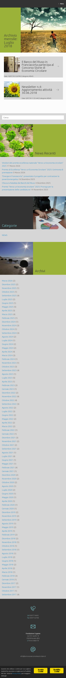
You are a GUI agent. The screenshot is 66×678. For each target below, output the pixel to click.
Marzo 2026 (7, 281)
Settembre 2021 (9, 449)
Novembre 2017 (9, 587)
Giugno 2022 (7, 415)
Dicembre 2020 (8, 475)
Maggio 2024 (7, 348)
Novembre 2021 (9, 441)
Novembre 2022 (9, 396)
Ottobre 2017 (8, 591)
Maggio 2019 (7, 527)
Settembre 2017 (9, 594)
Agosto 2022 (7, 408)
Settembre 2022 (9, 404)
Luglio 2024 (7, 340)
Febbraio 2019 (8, 535)
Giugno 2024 (7, 344)
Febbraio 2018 (8, 576)
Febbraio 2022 (8, 430)
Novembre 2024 (9, 325)
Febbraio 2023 (8, 385)
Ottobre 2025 (8, 292)
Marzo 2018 (7, 572)
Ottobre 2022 (8, 400)
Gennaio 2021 (8, 471)
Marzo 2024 (7, 355)
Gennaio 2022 (8, 434)
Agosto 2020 (7, 486)
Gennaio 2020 (8, 508)
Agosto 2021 (7, 452)
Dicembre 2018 (8, 538)
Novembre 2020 (9, 479)
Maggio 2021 (7, 464)
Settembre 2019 (9, 520)
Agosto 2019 (7, 523)
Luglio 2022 (7, 411)
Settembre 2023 (9, 370)
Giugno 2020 (7, 494)
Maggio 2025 (7, 307)
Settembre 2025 (9, 295)
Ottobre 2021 (8, 445)
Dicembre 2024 (8, 322)
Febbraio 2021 (8, 467)
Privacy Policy (16, 674)
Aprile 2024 (7, 352)
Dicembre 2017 (8, 583)
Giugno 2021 (7, 460)
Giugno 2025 (7, 303)
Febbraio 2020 (8, 505)
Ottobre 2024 (8, 329)
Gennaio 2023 (8, 389)
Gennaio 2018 (8, 579)
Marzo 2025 (7, 314)
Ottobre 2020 (8, 482)
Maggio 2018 (7, 565)
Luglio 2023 (7, 378)
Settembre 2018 (9, 550)
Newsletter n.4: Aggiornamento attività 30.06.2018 (40, 89)
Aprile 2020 (7, 501)
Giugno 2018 (7, 561)
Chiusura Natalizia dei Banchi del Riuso (18, 183)
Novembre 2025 (9, 288)
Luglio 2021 (7, 456)
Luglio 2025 (7, 299)
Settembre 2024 (9, 333)
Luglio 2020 (7, 490)
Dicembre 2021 (8, 438)
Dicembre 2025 (8, 284)
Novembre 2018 (9, 542)
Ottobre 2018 (8, 546)
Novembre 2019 (9, 516)
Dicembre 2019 (8, 512)
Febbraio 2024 (8, 359)
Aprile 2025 (7, 310)
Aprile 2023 (7, 382)
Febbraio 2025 (8, 318)
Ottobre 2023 (8, 367)
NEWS (31, 76)
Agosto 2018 (7, 553)
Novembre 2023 (9, 363)
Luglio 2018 (7, 557)
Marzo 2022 (7, 426)
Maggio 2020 (7, 497)
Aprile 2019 (7, 531)
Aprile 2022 (7, 423)
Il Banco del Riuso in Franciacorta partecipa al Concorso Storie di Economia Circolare (40, 66)
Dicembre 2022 (8, 393)
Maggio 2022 (7, 419)
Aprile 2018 (7, 568)
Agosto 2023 (7, 374)
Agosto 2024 (7, 337)
